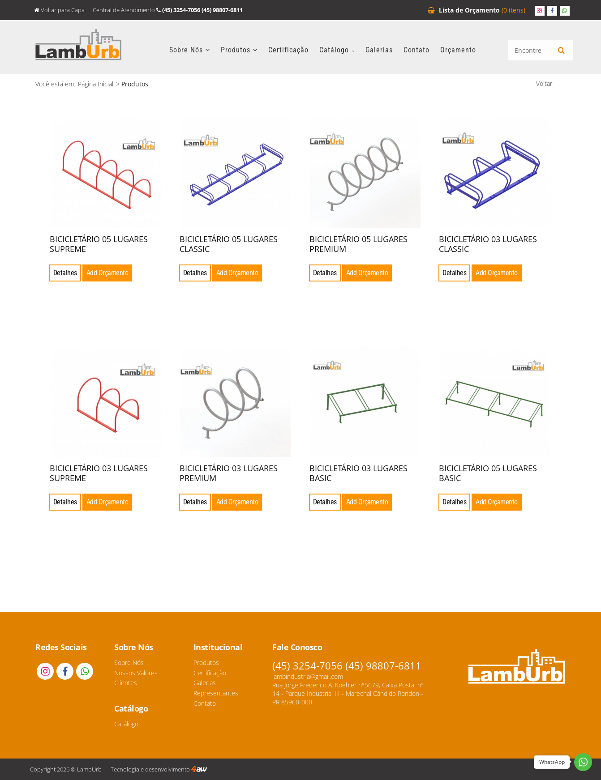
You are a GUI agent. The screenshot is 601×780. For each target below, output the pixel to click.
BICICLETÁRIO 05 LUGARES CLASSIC (229, 244)
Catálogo (337, 50)
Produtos (239, 50)
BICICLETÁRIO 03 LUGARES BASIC (358, 473)
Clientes (125, 682)
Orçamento (476, 10)
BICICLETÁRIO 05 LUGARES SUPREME (99, 244)
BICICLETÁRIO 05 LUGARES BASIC (488, 473)
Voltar (544, 83)
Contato (416, 50)
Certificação (288, 50)
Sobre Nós (189, 50)
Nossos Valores (136, 673)
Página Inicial (95, 84)
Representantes (215, 693)
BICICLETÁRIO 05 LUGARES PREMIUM (358, 244)
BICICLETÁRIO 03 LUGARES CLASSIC (488, 244)
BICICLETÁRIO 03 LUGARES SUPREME (99, 473)
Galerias (379, 50)
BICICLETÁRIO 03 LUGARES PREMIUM (229, 473)
